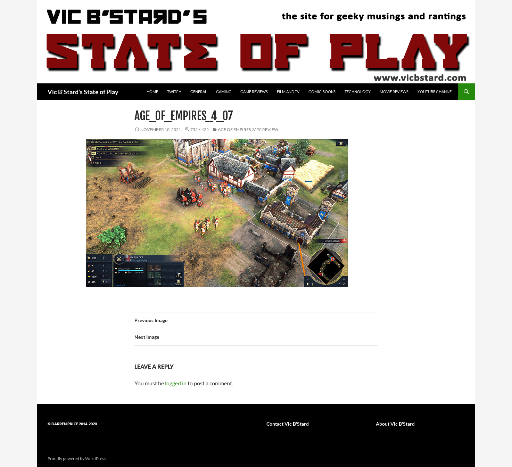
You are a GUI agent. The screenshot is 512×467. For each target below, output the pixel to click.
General (198, 91)
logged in (176, 383)
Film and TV (288, 91)
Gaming (223, 91)
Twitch (174, 91)
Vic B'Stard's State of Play (83, 92)
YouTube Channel (436, 91)
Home (152, 91)
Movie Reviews (394, 91)
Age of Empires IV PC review (248, 129)
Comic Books (322, 91)
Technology (358, 91)
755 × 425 (199, 129)
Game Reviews (254, 91)
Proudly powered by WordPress (77, 458)
